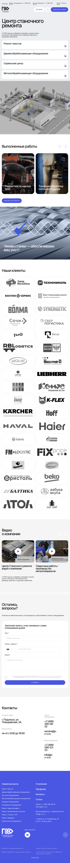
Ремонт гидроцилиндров (10, 808)
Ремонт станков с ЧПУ (10, 815)
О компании (41, 784)
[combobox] (10, 649)
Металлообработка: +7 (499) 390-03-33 (43, 4)
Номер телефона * (11, 644)
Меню (39, 10)
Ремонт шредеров (8, 818)
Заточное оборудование (10, 795)
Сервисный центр (35, 64)
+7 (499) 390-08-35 (49, 724)
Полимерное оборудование (11, 805)
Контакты (40, 794)
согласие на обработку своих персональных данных (26, 676)
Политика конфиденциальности (12, 848)
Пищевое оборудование (10, 802)
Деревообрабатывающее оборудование (35, 54)
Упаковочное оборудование (11, 821)
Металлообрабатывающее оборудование (16, 798)
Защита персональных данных (46, 848)
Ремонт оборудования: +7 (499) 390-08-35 (20, 4)
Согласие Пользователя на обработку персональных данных (49, 853)
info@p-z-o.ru (48, 756)
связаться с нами (59, 9)
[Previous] (60, 146)
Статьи (39, 799)
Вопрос (7, 655)
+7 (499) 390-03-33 (49, 747)
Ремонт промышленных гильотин (13, 811)
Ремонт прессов (35, 44)
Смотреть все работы (12, 200)
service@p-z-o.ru (50, 732)
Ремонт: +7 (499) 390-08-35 (45, 804)
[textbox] (7, 649)
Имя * (7, 633)
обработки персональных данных (52, 677)
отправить (35, 682)
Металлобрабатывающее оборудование (35, 74)
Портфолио (41, 789)
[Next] (66, 146)
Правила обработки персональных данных (16, 852)
